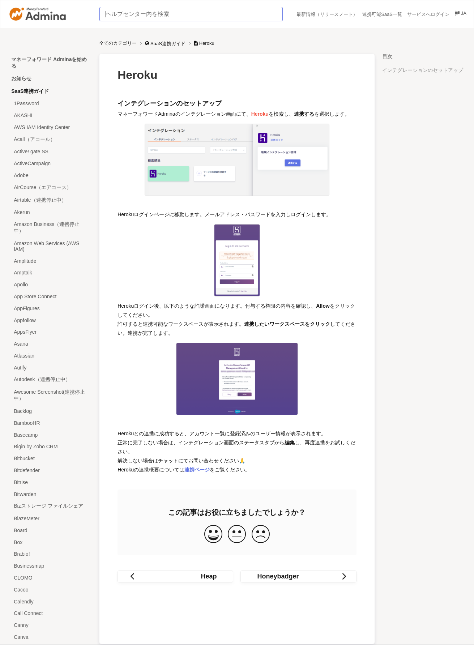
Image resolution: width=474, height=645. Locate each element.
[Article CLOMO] (49, 578)
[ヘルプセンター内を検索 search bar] (191, 14)
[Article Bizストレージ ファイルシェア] (49, 506)
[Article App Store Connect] (49, 297)
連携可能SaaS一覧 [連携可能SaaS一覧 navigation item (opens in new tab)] (382, 14)
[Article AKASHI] (49, 115)
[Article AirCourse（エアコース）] (49, 187)
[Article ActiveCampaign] (49, 164)
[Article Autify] (49, 367)
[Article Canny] (49, 625)
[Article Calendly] (49, 601)
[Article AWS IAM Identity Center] (49, 127)
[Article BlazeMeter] (49, 519)
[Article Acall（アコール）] (49, 139)
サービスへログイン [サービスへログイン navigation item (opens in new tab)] (429, 14)
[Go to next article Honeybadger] (298, 576)
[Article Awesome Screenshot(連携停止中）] (49, 395)
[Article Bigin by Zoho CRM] (49, 447)
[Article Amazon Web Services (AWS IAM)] (49, 246)
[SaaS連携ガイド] (166, 43)
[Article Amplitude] (49, 261)
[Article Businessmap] (49, 566)
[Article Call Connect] (49, 613)
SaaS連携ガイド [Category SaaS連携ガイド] (30, 91)
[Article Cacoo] (49, 589)
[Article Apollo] (49, 285)
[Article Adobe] (49, 175)
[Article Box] (49, 542)
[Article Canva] (49, 637)
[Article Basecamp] (49, 435)
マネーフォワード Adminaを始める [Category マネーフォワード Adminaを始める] (49, 62)
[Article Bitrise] (49, 482)
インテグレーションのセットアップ (422, 70)
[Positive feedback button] (213, 534)
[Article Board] (49, 530)
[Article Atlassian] (49, 356)
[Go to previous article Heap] (175, 576)
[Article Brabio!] (49, 554)
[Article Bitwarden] (49, 494)
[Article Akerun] (49, 212)
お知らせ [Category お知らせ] (21, 78)
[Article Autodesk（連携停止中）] (49, 379)
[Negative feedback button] (260, 534)
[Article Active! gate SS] (49, 152)
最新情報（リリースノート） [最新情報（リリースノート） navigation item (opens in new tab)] (327, 14)
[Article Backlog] (49, 411)
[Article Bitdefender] (49, 471)
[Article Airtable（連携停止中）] (49, 200)
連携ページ (197, 470)
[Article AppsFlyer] (49, 332)
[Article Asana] (49, 344)
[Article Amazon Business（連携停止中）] (49, 228)
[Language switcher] (460, 14)
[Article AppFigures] (49, 308)
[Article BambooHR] (49, 423)
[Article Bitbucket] (49, 459)
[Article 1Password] (49, 104)
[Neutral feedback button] (237, 534)
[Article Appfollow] (49, 320)
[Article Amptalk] (49, 273)
